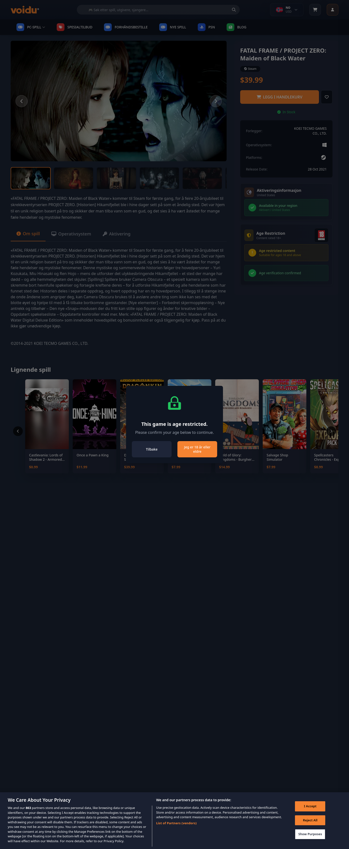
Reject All (310, 827)
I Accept (310, 813)
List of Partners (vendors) (176, 830)
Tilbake (152, 449)
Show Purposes (310, 841)
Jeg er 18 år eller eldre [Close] (197, 449)
